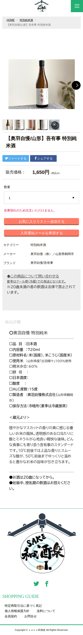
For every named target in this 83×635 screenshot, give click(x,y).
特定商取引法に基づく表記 (23, 605)
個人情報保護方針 (17, 610)
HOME (11, 20)
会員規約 (11, 616)
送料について (46, 610)
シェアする (43, 158)
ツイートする (16, 158)
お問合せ (30, 616)
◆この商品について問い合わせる (33, 276)
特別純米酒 (26, 20)
